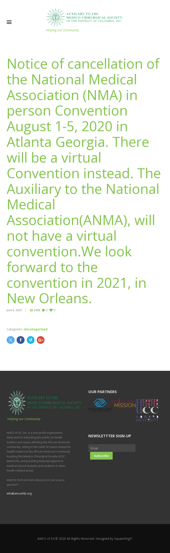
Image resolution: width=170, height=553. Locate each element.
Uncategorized (35, 329)
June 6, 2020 (14, 310)
